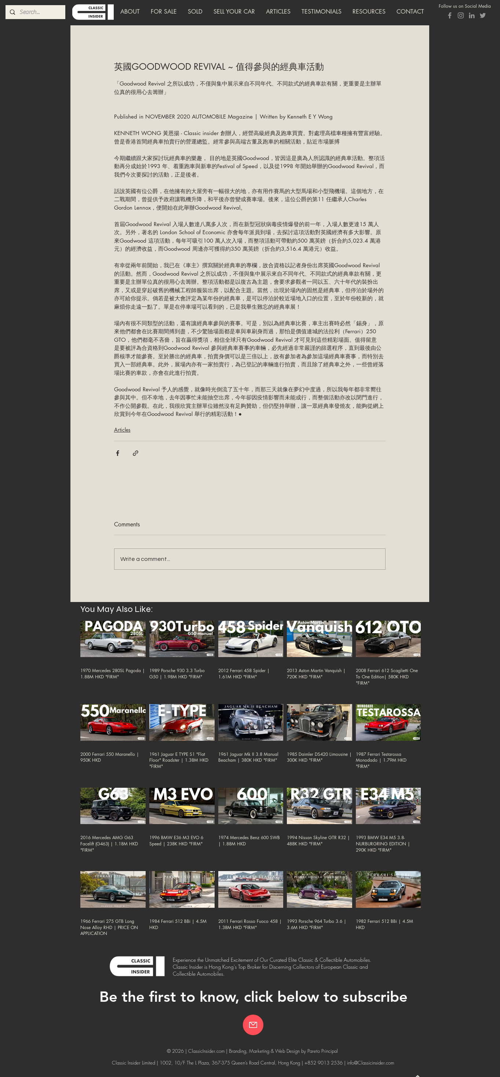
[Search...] (34, 12)
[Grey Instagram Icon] (461, 15)
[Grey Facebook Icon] (450, 15)
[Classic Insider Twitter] (483, 15)
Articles (122, 429)
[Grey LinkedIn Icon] (472, 15)
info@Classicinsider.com (370, 1062)
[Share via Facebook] (117, 453)
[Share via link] (135, 453)
